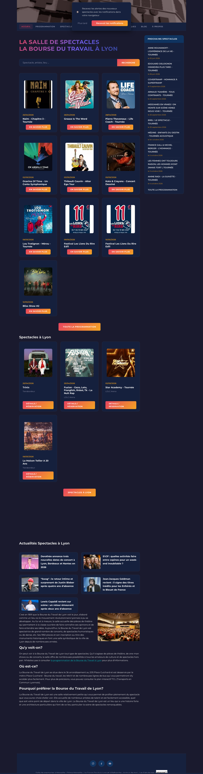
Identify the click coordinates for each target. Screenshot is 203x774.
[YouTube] (110, 763)
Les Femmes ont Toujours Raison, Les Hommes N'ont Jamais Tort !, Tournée (163, 163)
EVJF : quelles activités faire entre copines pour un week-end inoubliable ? (120, 559)
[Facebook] (101, 763)
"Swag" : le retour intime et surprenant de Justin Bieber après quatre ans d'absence (57, 582)
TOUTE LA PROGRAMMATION (79, 326)
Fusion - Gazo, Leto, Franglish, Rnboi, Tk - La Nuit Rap (78, 391)
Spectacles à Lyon (71, 26)
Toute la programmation (162, 189)
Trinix (26, 388)
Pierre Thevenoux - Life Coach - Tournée (119, 120)
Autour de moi (130, 772)
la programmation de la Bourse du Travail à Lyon (76, 659)
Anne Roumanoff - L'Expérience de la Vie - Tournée (161, 50)
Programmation (45, 26)
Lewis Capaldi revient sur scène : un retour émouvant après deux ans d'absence (57, 605)
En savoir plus (38, 126)
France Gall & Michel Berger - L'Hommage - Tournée (160, 147)
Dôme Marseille (74, 772)
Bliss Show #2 (31, 307)
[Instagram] (93, 763)
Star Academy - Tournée (119, 388)
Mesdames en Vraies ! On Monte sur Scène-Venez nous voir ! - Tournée (162, 107)
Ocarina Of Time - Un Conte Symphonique (35, 184)
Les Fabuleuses (146, 772)
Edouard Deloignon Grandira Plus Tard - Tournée (160, 66)
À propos (157, 26)
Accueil (25, 26)
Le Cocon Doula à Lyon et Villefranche (102, 772)
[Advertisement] (79, 520)
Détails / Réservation (33, 406)
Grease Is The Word (75, 118)
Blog (144, 26)
